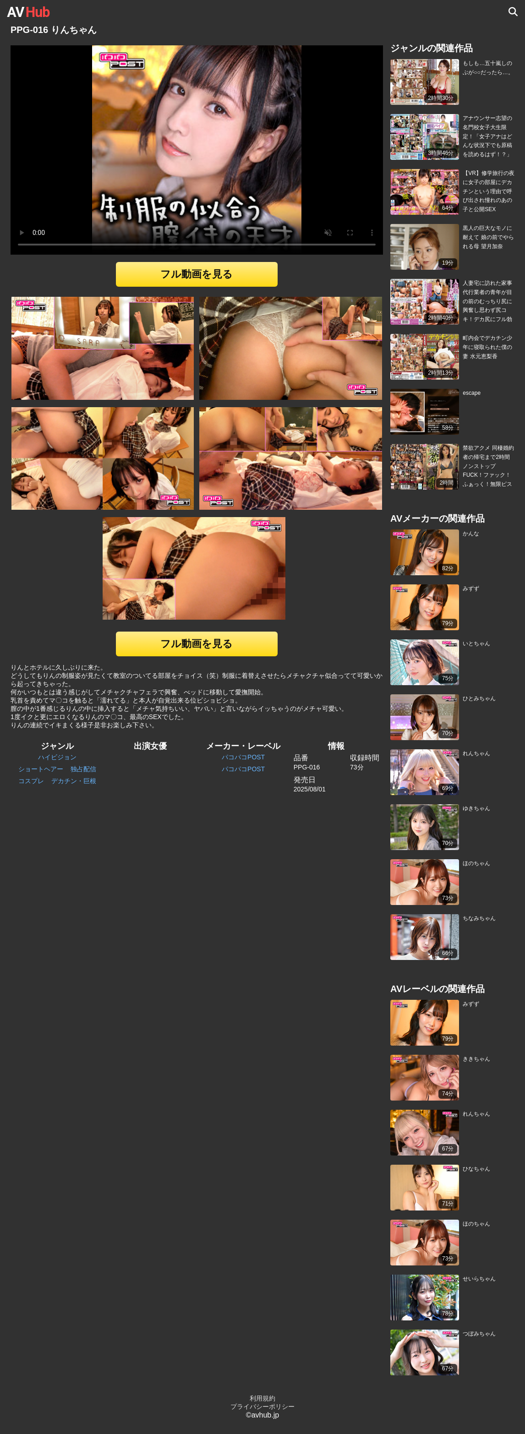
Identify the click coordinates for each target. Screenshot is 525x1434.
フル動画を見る (196, 274)
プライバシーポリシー (262, 1406)
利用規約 (262, 1398)
